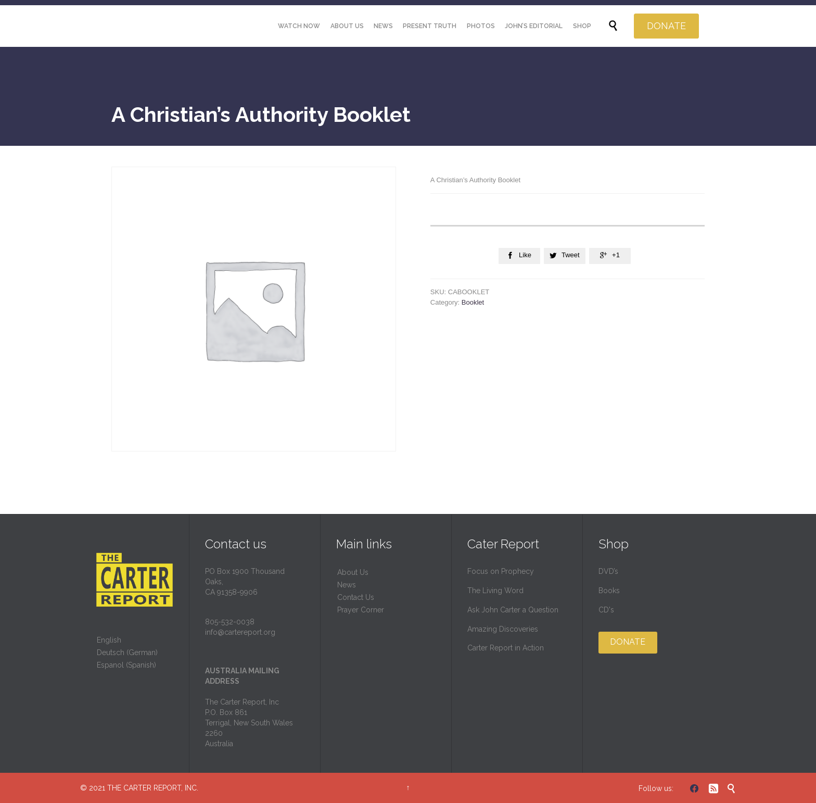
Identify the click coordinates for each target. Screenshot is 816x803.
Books (609, 590)
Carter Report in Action (505, 648)
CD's (606, 610)
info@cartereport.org (240, 632)
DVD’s (608, 571)
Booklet (473, 302)
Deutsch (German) (127, 652)
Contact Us (355, 597)
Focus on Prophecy (500, 571)
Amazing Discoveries (502, 629)
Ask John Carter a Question (512, 610)
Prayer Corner (360, 610)
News (346, 585)
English (109, 640)
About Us (352, 572)
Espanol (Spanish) (126, 665)
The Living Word (495, 590)
